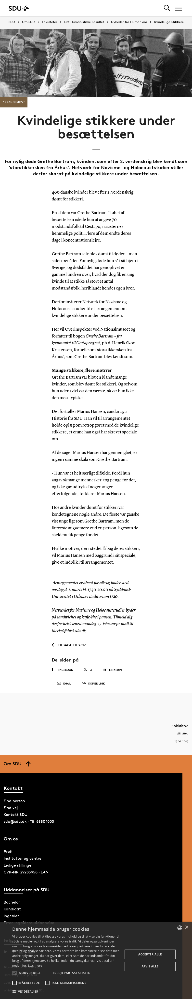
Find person (14, 801)
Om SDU (28, 22)
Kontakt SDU (15, 814)
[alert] (96, 960)
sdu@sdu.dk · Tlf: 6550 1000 (29, 821)
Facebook (62, 670)
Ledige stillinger (18, 865)
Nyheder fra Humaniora (129, 22)
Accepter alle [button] (150, 954)
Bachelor (12, 902)
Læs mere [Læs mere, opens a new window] (35, 966)
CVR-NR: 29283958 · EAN (26, 872)
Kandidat (12, 909)
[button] (14, 973)
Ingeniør (11, 916)
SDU (12, 21)
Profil (8, 851)
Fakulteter (49, 22)
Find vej (11, 807)
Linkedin (112, 669)
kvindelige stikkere (169, 22)
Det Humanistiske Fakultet (84, 22)
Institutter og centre (22, 858)
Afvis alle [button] (150, 966)
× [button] (186, 927)
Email (64, 683)
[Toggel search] (167, 8)
